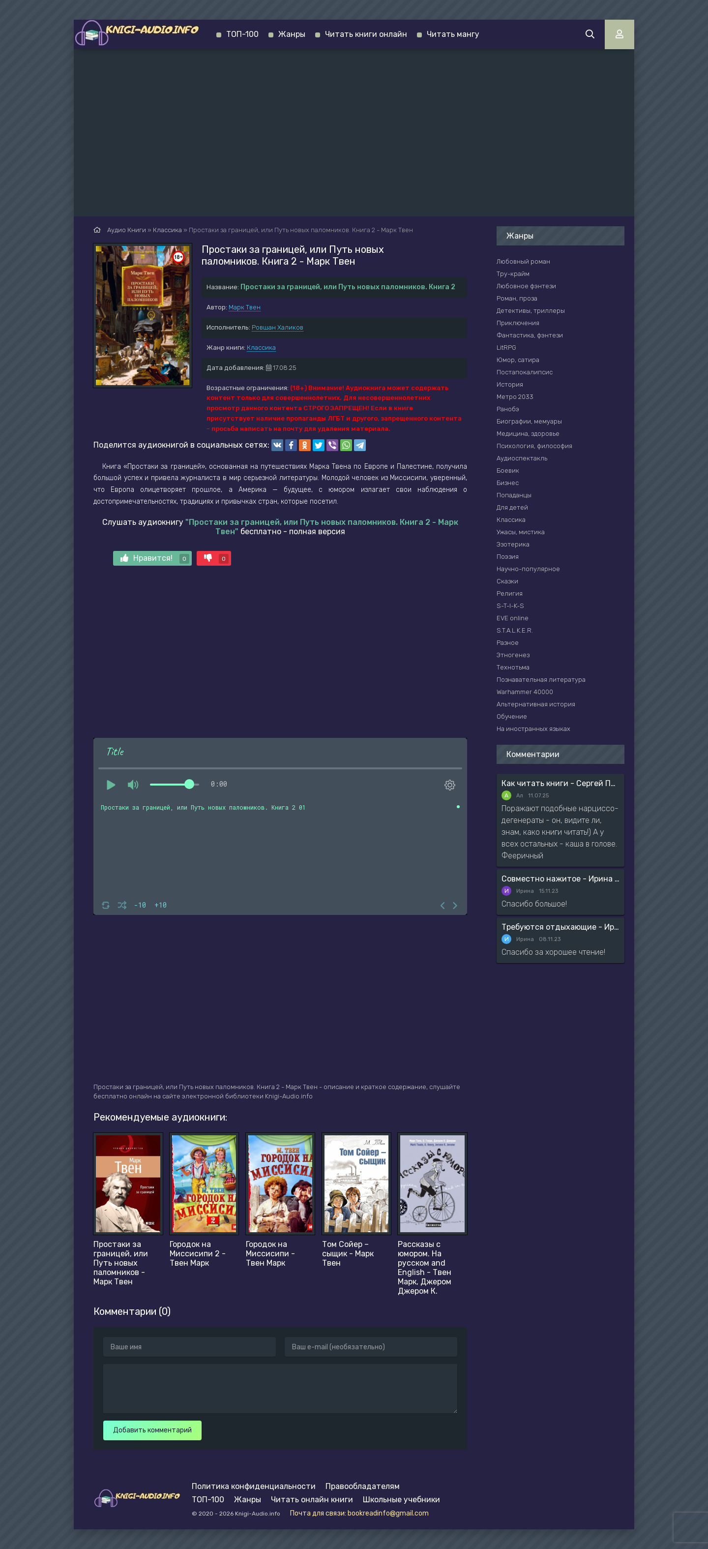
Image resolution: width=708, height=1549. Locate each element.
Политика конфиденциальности (254, 1486)
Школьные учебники (401, 1499)
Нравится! (154, 558)
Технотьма (513, 667)
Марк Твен (245, 307)
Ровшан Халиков (277, 327)
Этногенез (513, 655)
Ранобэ (508, 409)
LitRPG (506, 347)
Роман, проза (517, 298)
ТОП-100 (242, 34)
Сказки (507, 581)
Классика (261, 347)
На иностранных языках (533, 728)
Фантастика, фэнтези (530, 335)
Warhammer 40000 (525, 692)
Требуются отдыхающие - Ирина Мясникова (561, 927)
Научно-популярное (528, 569)
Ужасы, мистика (521, 532)
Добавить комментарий (152, 1430)
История (510, 384)
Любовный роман (523, 261)
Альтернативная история (536, 704)
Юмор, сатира (518, 360)
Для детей (512, 507)
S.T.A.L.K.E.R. (515, 630)
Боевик (508, 470)
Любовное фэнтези (526, 286)
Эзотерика (513, 544)
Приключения (518, 323)
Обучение (512, 716)
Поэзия (508, 556)
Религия (510, 593)
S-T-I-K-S (510, 605)
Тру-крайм (513, 273)
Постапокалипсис (525, 372)
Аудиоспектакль (522, 458)
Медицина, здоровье (528, 433)
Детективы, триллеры (531, 310)
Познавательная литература (541, 679)
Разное (508, 642)
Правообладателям (362, 1486)
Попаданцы (514, 495)
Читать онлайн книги (312, 1499)
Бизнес (508, 482)
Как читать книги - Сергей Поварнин (561, 783)
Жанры (291, 34)
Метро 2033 (515, 396)
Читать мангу (453, 34)
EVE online (513, 618)
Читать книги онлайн (366, 34)
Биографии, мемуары (529, 421)
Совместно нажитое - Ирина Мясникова (561, 878)
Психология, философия (534, 446)
